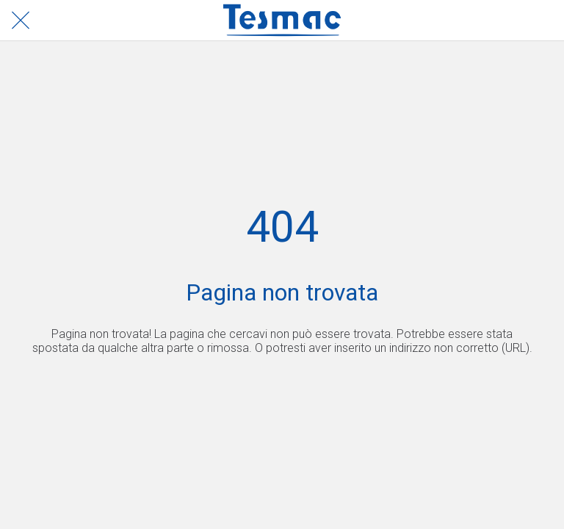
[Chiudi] (20, 20)
